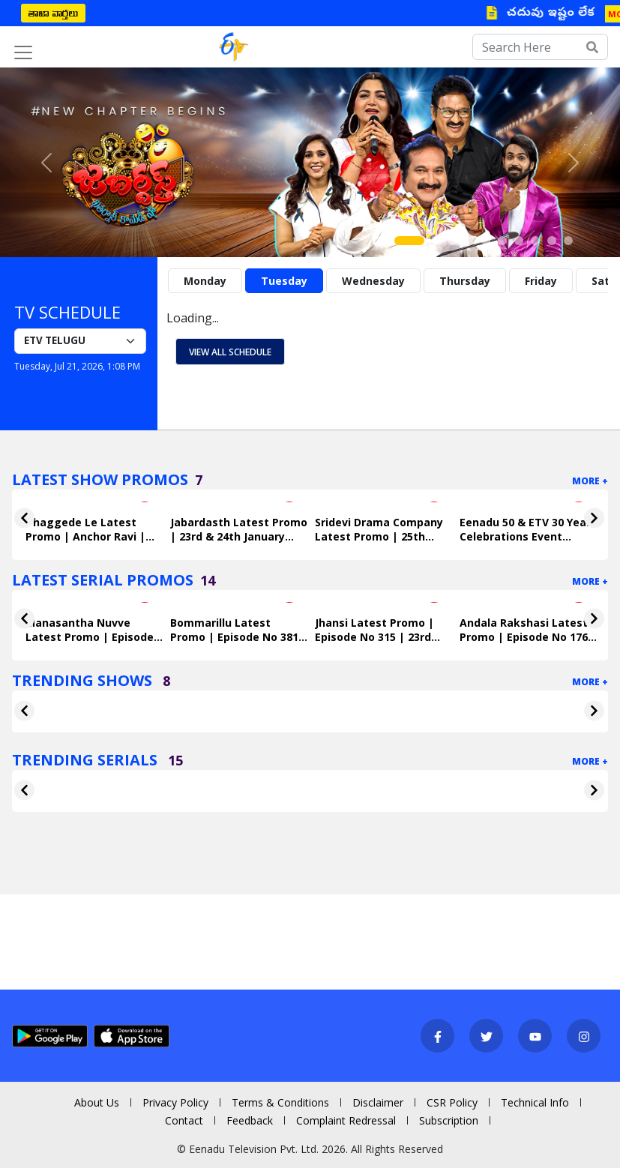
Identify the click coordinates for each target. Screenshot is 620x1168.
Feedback (249, 1120)
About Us (96, 1102)
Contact (184, 1120)
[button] (46, 162)
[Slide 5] (485, 240)
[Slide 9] (551, 240)
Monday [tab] (205, 281)
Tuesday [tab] (284, 281)
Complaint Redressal (346, 1120)
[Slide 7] (518, 240)
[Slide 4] (469, 240)
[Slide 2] (436, 240)
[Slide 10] (568, 240)
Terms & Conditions (280, 1102)
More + (590, 481)
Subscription (448, 1120)
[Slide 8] (535, 240)
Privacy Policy (175, 1102)
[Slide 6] (502, 240)
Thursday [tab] (464, 281)
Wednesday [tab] (373, 281)
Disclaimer (377, 1102)
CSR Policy (452, 1102)
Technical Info (535, 1102)
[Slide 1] (409, 240)
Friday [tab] (541, 281)
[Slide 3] (452, 240)
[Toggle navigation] (23, 52)
